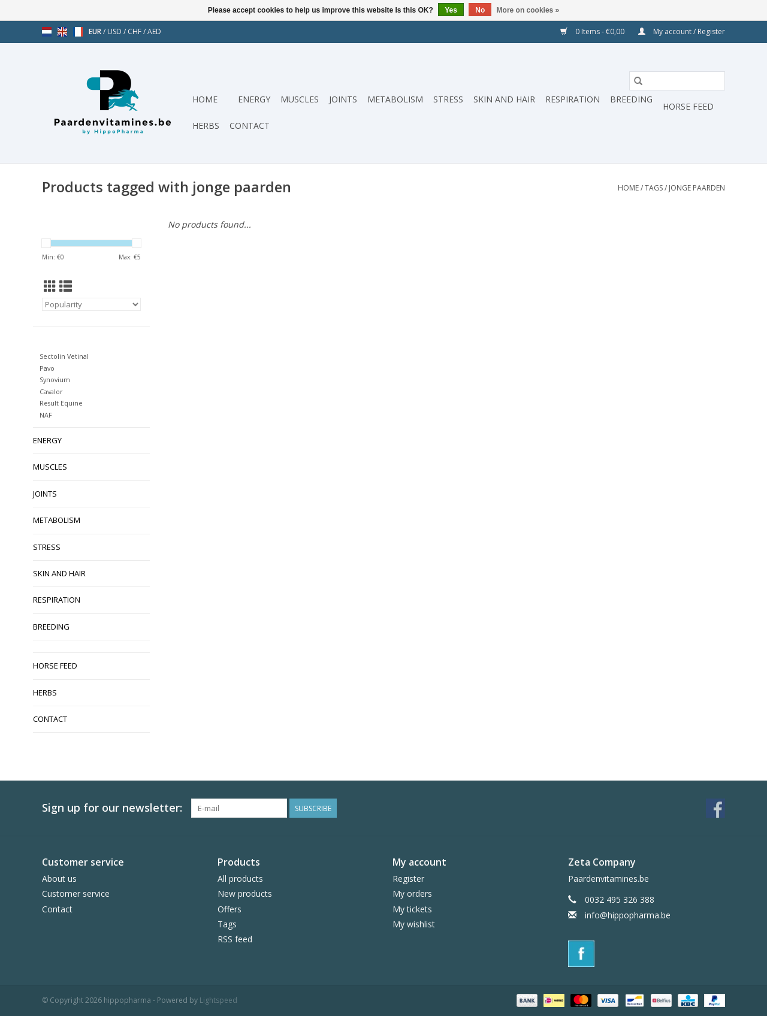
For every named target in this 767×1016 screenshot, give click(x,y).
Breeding (631, 99)
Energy (254, 99)
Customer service (76, 893)
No (480, 10)
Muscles (299, 99)
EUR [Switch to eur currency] (96, 31)
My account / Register (681, 31)
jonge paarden (697, 188)
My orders (412, 893)
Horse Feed (688, 106)
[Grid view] (50, 286)
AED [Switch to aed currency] (154, 31)
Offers (229, 909)
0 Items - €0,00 (593, 31)
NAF (46, 414)
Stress (448, 99)
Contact (250, 125)
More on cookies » (528, 10)
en (62, 32)
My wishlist (413, 924)
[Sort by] (91, 304)
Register (408, 878)
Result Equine (61, 402)
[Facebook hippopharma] (715, 808)
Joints (343, 99)
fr (78, 32)
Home (205, 99)
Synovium (55, 379)
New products (245, 893)
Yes (451, 10)
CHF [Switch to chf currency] (135, 31)
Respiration (572, 99)
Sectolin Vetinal (64, 356)
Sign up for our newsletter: (112, 808)
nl (47, 32)
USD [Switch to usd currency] (115, 31)
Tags (654, 188)
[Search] (677, 80)
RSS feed (235, 939)
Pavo (47, 368)
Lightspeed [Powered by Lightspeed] (218, 1000)
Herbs (205, 125)
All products (240, 878)
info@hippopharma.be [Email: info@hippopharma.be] (628, 915)
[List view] (65, 286)
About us (59, 878)
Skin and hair (504, 99)
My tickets (412, 909)
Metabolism (395, 99)
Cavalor (51, 391)
